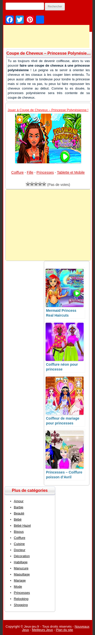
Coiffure (17, 172)
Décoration (22, 556)
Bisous (19, 532)
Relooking (21, 599)
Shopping (21, 605)
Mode (18, 586)
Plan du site (64, 630)
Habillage (21, 562)
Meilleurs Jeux (42, 630)
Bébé (18, 519)
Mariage (20, 580)
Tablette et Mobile (71, 172)
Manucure (21, 568)
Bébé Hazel (22, 525)
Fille (30, 172)
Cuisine (19, 544)
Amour (19, 501)
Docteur (20, 550)
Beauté (19, 513)
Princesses (45, 172)
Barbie (19, 507)
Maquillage (22, 574)
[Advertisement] (48, 225)
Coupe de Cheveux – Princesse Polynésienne (50, 53)
